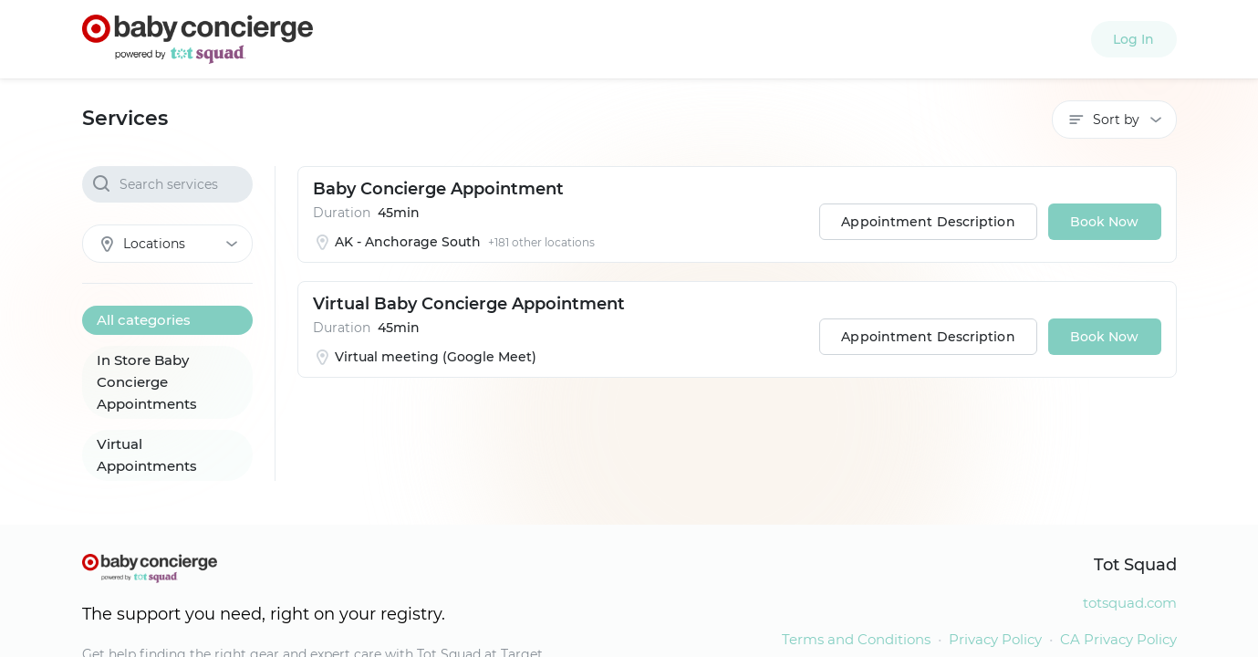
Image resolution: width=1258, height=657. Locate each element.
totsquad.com (1130, 602)
